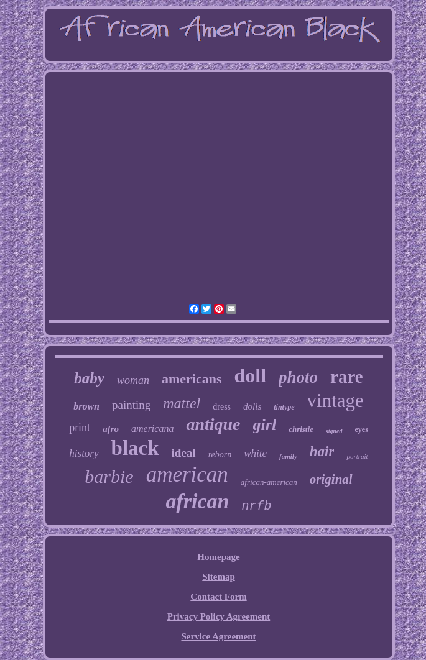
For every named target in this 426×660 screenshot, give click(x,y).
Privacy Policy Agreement (219, 616)
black (135, 448)
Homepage (218, 557)
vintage (335, 400)
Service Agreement (218, 636)
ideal (184, 452)
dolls (252, 406)
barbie (109, 476)
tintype (284, 407)
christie (301, 429)
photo (298, 377)
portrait (357, 456)
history (83, 453)
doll (250, 375)
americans (192, 379)
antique (213, 424)
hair (322, 451)
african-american (269, 482)
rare (346, 377)
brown (86, 406)
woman (133, 380)
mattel (181, 403)
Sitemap (218, 577)
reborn (220, 454)
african (197, 501)
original (331, 479)
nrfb (256, 506)
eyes (361, 429)
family (288, 456)
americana (152, 428)
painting (131, 404)
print (79, 427)
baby (89, 378)
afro (111, 429)
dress (222, 406)
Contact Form (218, 597)
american (187, 474)
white (255, 453)
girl (265, 425)
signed (334, 431)
